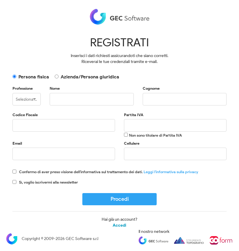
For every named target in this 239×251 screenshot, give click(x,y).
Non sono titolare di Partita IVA (155, 135)
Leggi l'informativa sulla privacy (171, 172)
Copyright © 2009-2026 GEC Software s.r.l (52, 238)
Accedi (119, 225)
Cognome (151, 88)
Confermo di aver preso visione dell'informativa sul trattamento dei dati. (108, 172)
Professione (22, 88)
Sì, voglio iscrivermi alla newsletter (48, 182)
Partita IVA (133, 115)
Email (17, 143)
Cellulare (131, 143)
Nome (55, 88)
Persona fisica (33, 77)
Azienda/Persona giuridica (90, 77)
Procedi (120, 199)
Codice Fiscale (25, 115)
